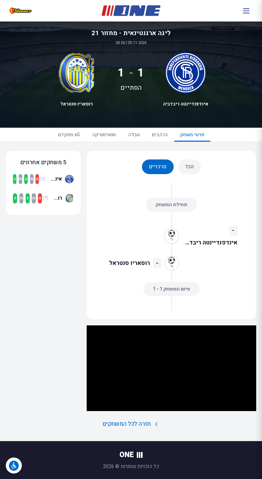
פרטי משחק (192, 136)
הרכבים (160, 134)
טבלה (134, 134)
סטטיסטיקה (104, 134)
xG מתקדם (69, 134)
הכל (189, 166)
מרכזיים (157, 166)
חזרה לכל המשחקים (131, 424)
